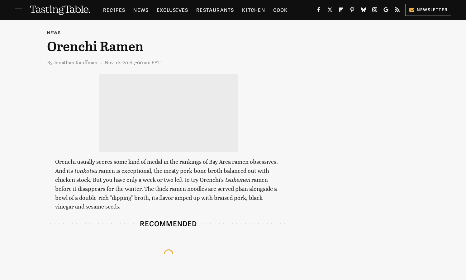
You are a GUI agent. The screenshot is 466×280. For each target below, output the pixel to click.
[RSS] (397, 11)
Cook (280, 9)
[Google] (386, 11)
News (141, 9)
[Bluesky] (363, 11)
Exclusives (172, 9)
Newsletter (428, 9)
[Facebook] (319, 11)
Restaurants (215, 9)
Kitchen (253, 9)
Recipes (114, 9)
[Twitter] (330, 11)
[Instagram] (375, 11)
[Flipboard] (341, 11)
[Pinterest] (352, 11)
